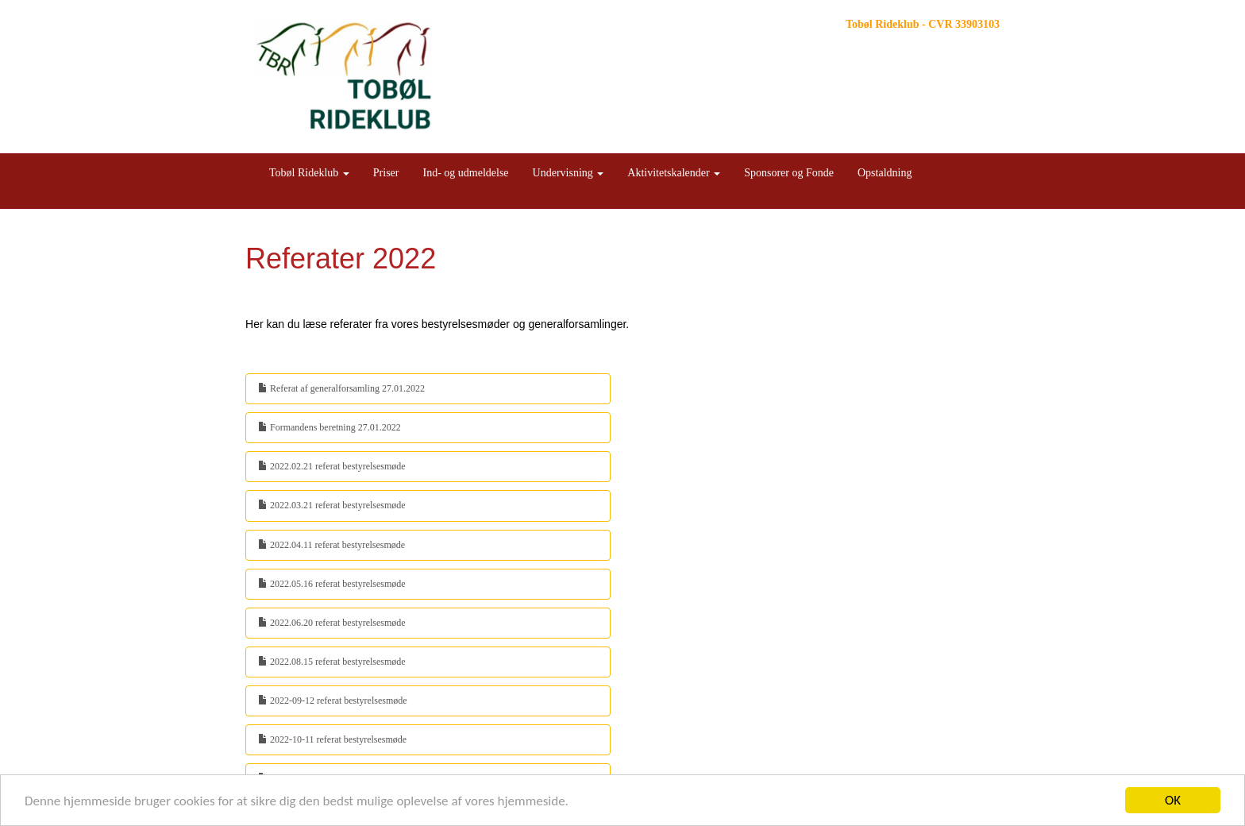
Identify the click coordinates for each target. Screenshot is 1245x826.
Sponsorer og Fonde (789, 173)
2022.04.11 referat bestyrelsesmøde (331, 544)
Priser (386, 173)
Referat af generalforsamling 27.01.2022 (341, 388)
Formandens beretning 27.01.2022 (329, 427)
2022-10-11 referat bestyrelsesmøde (332, 739)
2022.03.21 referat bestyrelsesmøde (332, 505)
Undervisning (568, 173)
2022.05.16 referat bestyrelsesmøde (332, 583)
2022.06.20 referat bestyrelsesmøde (332, 622)
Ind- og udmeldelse (465, 173)
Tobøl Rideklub (309, 173)
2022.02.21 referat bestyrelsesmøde (332, 466)
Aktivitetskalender (673, 173)
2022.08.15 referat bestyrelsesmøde (332, 661)
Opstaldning (885, 173)
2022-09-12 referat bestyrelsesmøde (332, 700)
